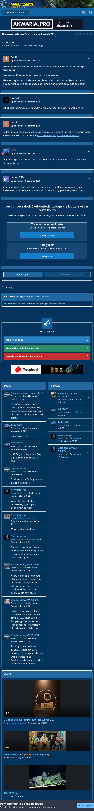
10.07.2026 (16, 425)
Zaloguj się (47, 256)
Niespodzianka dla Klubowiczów (22, 348)
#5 (89, 178)
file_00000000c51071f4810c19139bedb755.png (29, 720)
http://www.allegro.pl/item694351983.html (58, 135)
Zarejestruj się (47, 235)
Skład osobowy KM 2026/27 (25, 564)
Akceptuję (85, 805)
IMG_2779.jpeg (11, 793)
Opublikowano (25, 60)
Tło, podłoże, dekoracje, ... (33, 45)
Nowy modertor (18, 468)
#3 (89, 123)
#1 (89, 58)
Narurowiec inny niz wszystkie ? (27, 393)
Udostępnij (23, 274)
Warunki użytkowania (44, 807)
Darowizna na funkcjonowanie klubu (24, 356)
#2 (89, 99)
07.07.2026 (16, 443)
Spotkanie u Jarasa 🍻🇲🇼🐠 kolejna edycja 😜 (26, 754)
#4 (89, 151)
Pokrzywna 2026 (14, 340)
